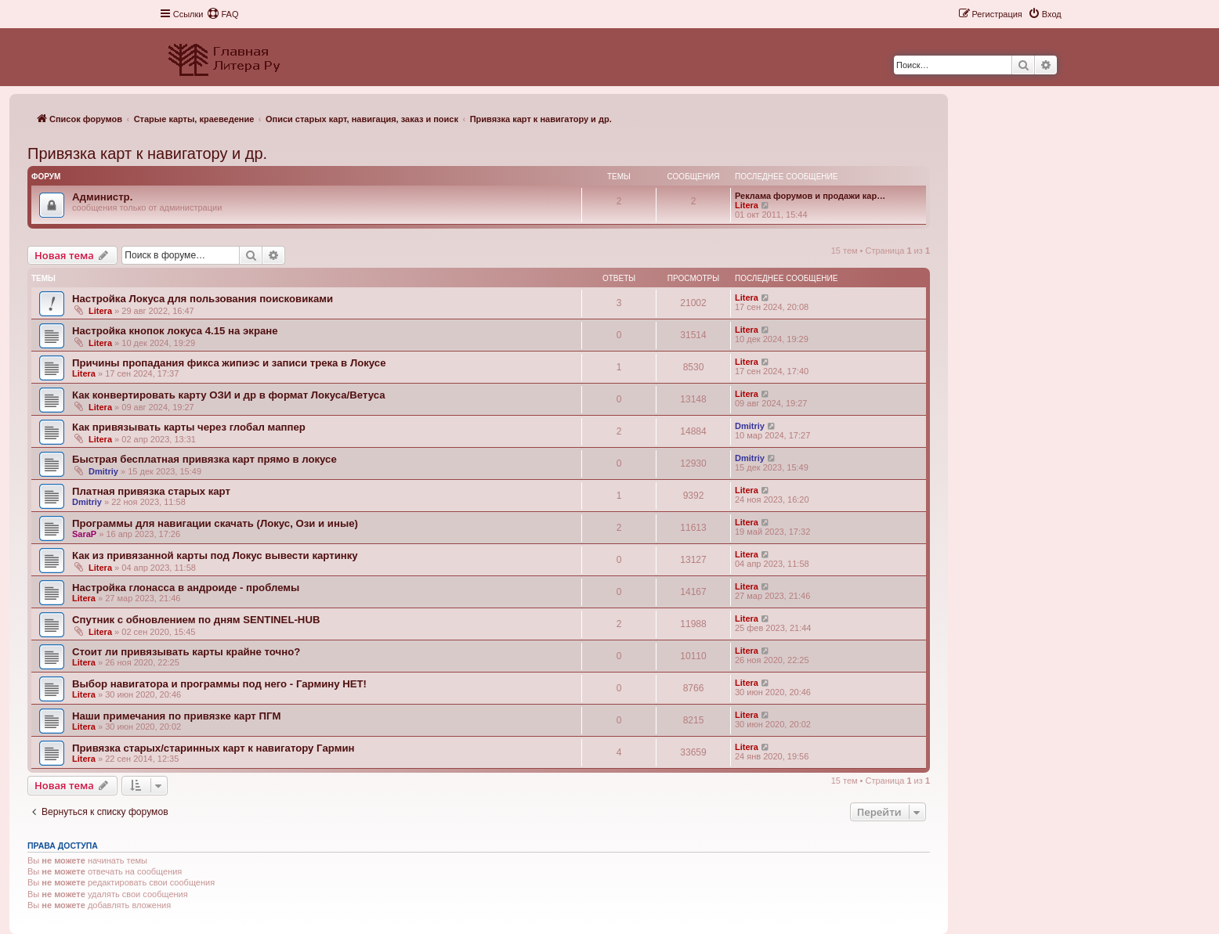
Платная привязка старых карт (151, 491)
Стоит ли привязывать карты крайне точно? (186, 652)
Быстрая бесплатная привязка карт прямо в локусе (204, 459)
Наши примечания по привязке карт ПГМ (176, 716)
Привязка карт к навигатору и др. (147, 153)
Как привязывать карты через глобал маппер (189, 427)
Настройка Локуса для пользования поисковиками (202, 299)
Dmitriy (750, 426)
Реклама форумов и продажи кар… (810, 195)
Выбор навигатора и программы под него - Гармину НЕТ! (219, 684)
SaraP (84, 534)
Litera (746, 205)
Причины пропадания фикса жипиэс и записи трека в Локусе (228, 363)
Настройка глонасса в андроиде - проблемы (185, 587)
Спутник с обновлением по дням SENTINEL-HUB (196, 620)
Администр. (102, 197)
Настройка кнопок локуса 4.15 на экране (175, 331)
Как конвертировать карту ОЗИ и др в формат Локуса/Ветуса (228, 395)
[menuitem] (222, 14)
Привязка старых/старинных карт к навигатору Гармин (213, 748)
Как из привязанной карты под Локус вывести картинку (215, 555)
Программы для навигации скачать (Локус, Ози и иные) (215, 523)
